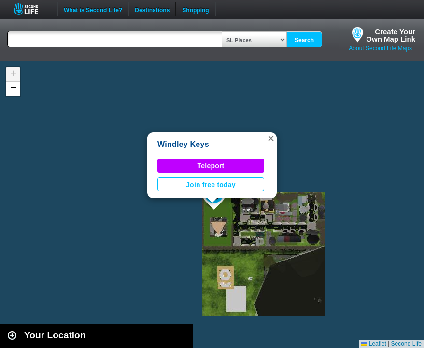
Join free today (211, 184)
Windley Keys (183, 144)
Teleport (211, 166)
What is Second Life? (93, 9)
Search (304, 40)
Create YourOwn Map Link (390, 35)
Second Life (32, 8)
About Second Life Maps (380, 48)
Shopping (195, 9)
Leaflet (373, 343)
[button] (271, 138)
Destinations (152, 9)
